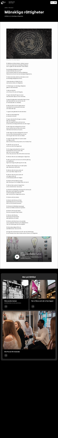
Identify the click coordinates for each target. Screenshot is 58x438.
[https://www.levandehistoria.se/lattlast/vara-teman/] (6, 306)
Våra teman (10, 7)
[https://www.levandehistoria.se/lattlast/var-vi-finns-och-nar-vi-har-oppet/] (33, 306)
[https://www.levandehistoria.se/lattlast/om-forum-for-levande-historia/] (6, 355)
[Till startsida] (3, 2)
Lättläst (6, 7)
